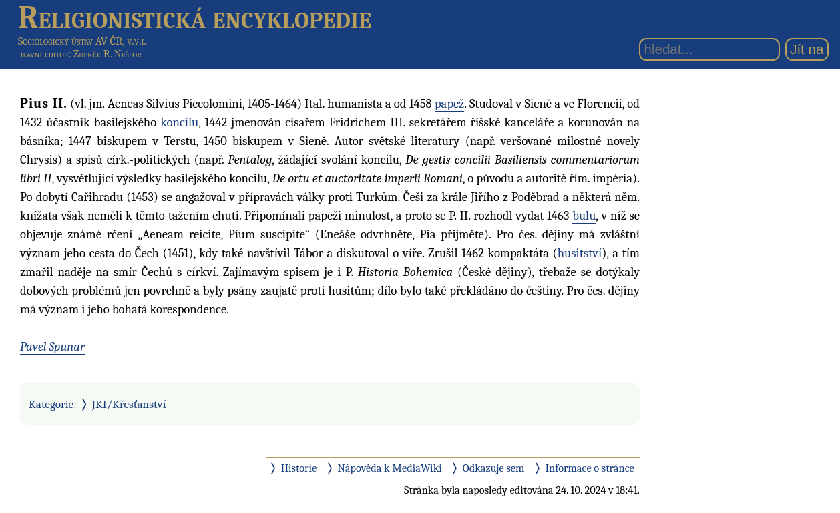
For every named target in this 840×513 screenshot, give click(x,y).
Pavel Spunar (52, 346)
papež (449, 103)
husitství (580, 253)
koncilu (179, 122)
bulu (584, 215)
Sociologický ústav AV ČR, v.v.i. (82, 41)
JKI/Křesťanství (129, 404)
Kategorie (51, 404)
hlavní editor (43, 54)
